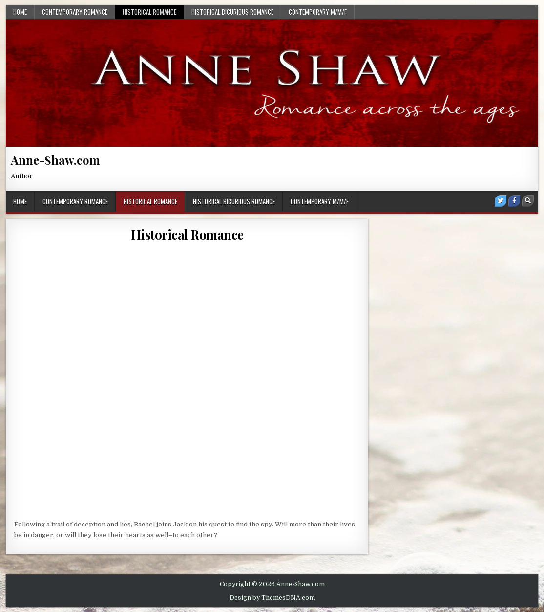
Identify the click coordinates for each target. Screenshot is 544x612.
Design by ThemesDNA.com (272, 597)
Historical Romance (149, 12)
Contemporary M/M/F (318, 12)
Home (20, 12)
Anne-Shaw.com (55, 160)
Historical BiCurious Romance (232, 12)
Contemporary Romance (74, 12)
